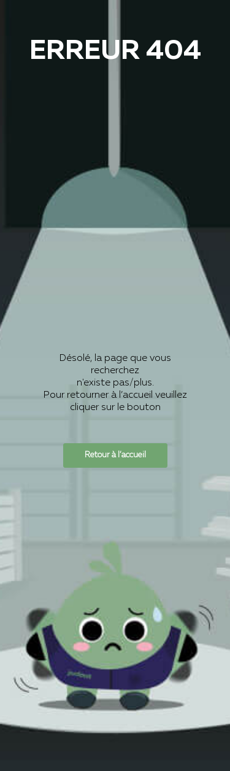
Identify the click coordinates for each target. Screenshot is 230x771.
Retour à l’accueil (115, 455)
